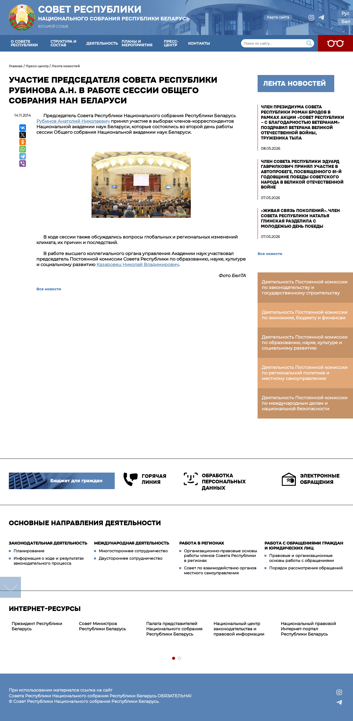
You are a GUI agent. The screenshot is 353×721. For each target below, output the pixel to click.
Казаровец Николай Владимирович (138, 264)
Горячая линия (145, 479)
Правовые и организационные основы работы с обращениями (301, 558)
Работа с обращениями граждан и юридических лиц (303, 546)
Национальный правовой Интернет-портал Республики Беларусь (308, 629)
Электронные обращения (310, 479)
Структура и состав (63, 43)
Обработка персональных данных (215, 482)
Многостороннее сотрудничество (133, 550)
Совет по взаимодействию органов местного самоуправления (220, 570)
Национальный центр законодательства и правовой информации (238, 629)
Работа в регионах (201, 543)
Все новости (48, 289)
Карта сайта (278, 17)
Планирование (29, 550)
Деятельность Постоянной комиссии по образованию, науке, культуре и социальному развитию (304, 342)
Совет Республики (114, 13)
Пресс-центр (171, 43)
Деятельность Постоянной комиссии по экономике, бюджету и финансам (304, 315)
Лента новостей (66, 66)
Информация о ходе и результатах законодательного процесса (49, 561)
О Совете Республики (24, 43)
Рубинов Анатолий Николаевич (73, 121)
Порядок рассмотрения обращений (306, 567)
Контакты (199, 43)
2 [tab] (179, 658)
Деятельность (102, 43)
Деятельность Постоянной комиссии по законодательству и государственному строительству (304, 287)
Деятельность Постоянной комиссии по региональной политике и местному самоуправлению (304, 373)
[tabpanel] (42, 626)
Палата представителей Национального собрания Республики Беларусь (174, 629)
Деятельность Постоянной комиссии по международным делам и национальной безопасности (304, 403)
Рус (345, 13)
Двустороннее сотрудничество (130, 558)
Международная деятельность (131, 543)
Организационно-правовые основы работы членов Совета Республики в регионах (220, 555)
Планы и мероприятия (137, 43)
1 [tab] (173, 658)
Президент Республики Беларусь (37, 626)
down (10, 587)
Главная (16, 66)
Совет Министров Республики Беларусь (102, 626)
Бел (345, 21)
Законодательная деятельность (48, 543)
